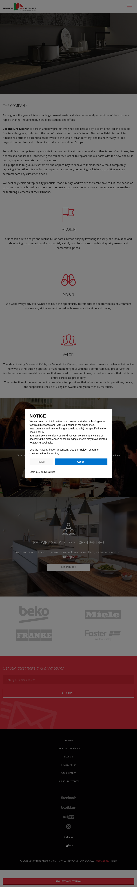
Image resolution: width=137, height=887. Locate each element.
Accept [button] (81, 461)
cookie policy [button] (37, 432)
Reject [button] (41, 461)
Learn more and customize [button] (42, 472)
